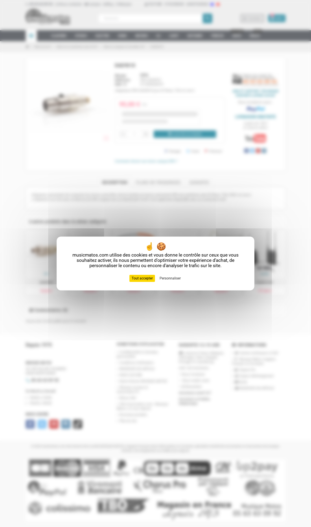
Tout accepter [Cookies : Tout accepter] (142, 278)
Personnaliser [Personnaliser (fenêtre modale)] (170, 278)
